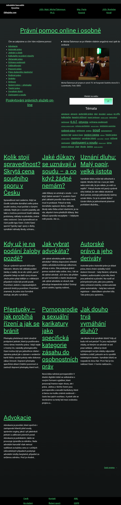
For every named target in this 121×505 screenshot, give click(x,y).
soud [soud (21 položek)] (96, 130)
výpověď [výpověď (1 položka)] (107, 138)
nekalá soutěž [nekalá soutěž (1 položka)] (104, 117)
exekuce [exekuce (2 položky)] (110, 114)
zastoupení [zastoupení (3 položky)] (65, 143)
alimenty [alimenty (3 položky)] (74, 114)
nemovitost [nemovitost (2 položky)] (113, 117)
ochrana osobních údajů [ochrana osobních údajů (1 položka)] (67, 126)
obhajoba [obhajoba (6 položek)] (83, 122)
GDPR (76, 503)
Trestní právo (14, 88)
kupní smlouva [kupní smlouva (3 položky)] (94, 117)
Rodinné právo (14, 75)
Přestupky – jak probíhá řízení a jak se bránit (22, 320)
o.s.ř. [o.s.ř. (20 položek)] (73, 122)
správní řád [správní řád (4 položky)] (66, 135)
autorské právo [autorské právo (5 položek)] (86, 114)
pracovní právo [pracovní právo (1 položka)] (95, 126)
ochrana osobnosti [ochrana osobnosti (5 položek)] (98, 122)
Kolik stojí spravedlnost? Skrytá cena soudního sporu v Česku (22, 175)
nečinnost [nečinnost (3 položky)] (65, 122)
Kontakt (52, 498)
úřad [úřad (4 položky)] (77, 146)
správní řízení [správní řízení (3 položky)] (77, 135)
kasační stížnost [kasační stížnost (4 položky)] (79, 117)
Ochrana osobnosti (16, 62)
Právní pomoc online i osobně (60, 30)
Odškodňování (14, 65)
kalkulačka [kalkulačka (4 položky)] (66, 117)
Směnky (11, 78)
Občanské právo (15, 59)
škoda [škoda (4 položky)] (83, 146)
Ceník (25, 498)
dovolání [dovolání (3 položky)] (102, 114)
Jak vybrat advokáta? (55, 247)
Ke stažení (28, 503)
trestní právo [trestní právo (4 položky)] (111, 135)
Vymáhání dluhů (15, 91)
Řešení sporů (54, 503)
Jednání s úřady (15, 53)
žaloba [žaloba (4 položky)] (90, 146)
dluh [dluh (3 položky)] (96, 114)
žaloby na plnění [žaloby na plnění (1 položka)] (98, 147)
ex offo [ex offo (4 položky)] (117, 114)
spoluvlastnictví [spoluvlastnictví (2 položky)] (106, 131)
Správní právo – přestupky (19, 85)
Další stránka (110, 467)
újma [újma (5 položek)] (109, 143)
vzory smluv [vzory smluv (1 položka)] (100, 138)
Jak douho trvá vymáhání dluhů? (94, 320)
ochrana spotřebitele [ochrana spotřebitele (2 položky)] (82, 126)
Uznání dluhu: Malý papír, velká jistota (98, 164)
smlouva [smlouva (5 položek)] (81, 130)
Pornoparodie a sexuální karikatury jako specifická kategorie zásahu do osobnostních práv (60, 338)
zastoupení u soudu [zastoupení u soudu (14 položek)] (84, 142)
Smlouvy (12, 82)
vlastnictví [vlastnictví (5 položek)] (76, 138)
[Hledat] (108, 101)
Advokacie (12, 46)
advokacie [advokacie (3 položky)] (65, 114)
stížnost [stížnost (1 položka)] (102, 135)
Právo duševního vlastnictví (20, 72)
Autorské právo (15, 49)
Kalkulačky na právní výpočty (21, 56)
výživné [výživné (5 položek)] (113, 138)
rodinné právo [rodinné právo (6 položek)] (68, 130)
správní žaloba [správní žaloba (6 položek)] (91, 134)
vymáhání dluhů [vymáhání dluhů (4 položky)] (89, 138)
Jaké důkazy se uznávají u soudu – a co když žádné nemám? (59, 171)
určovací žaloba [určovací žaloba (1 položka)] (65, 138)
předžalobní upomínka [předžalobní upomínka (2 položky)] (107, 126)
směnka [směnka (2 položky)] (89, 131)
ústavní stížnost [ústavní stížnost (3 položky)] (67, 147)
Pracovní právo (14, 69)
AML (76, 498)
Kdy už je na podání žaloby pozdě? (22, 251)
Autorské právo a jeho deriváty (96, 251)
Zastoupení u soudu (17, 95)
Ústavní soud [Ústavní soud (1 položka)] (102, 143)
